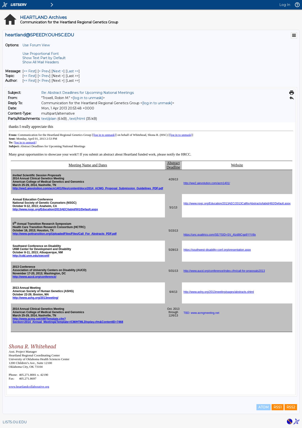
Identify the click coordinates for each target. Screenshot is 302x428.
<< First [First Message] (29, 71)
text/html (77, 119)
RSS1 (277, 407)
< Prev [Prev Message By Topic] (44, 76)
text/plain (48, 119)
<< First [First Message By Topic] (29, 76)
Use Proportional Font (40, 54)
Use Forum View (36, 45)
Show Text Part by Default (44, 58)
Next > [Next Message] (58, 71)
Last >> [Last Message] (73, 71)
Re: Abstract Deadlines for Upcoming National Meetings (87, 93)
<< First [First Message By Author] (29, 80)
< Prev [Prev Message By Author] (44, 80)
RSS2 (290, 407)
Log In (284, 5)
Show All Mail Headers (40, 62)
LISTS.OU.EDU (15, 422)
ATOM (263, 407)
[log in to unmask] (88, 98)
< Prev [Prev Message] (44, 71)
